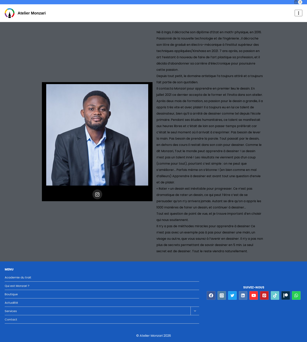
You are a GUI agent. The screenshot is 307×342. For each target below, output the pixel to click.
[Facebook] (211, 295)
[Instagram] (222, 295)
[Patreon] (285, 295)
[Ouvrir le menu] (298, 13)
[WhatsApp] (296, 295)
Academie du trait (18, 277)
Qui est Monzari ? (17, 286)
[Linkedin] (243, 295)
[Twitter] (232, 295)
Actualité (11, 303)
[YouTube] (253, 295)
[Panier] (298, 2)
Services (11, 311)
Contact (11, 319)
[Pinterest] (264, 295)
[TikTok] (275, 295)
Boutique (11, 294)
